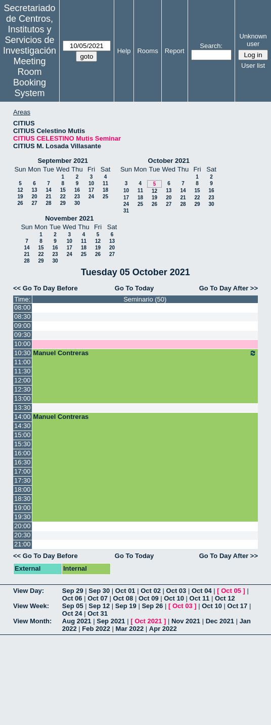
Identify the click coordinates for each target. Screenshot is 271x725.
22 (63, 196)
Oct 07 (97, 598)
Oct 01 (125, 590)
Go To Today (134, 288)
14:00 (22, 416)
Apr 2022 (163, 628)
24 (91, 196)
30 (77, 203)
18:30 (22, 498)
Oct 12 (225, 598)
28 (48, 203)
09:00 (22, 325)
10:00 (22, 344)
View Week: (31, 606)
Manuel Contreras (145, 353)
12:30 (22, 389)
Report (175, 51)
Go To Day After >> (228, 288)
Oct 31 (97, 613)
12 (20, 190)
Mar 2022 (130, 628)
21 (48, 196)
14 (48, 190)
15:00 (22, 435)
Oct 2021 (148, 621)
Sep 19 (126, 606)
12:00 (22, 380)
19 (20, 196)
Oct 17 (238, 606)
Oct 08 (123, 598)
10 (91, 183)
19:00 (22, 507)
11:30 (22, 371)
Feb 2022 (96, 628)
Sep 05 (72, 606)
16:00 (22, 453)
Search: (211, 46)
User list (253, 65)
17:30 (22, 480)
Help (124, 51)
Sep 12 (99, 606)
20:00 (22, 526)
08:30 (22, 316)
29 (63, 203)
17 (91, 190)
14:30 (22, 426)
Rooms (147, 51)
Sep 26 (152, 606)
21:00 (22, 544)
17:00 (22, 471)
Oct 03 (176, 590)
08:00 (22, 307)
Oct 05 (231, 590)
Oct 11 (200, 598)
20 (34, 196)
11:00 (22, 362)
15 (63, 190)
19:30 (22, 517)
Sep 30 (99, 590)
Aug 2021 (77, 621)
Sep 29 (72, 590)
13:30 (22, 407)
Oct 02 (151, 590)
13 (34, 190)
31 (126, 211)
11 (105, 183)
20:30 (22, 535)
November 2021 (69, 218)
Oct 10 (174, 598)
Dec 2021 (220, 621)
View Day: (28, 590)
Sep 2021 (111, 621)
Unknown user (252, 40)
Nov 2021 (185, 621)
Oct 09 (149, 598)
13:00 (22, 398)
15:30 (22, 444)
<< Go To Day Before (45, 288)
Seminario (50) (144, 299)
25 (105, 196)
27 (34, 203)
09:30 (22, 334)
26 (20, 203)
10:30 (22, 353)
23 (77, 196)
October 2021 (169, 160)
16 (77, 190)
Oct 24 (72, 613)
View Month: (32, 621)
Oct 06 (72, 598)
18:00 (22, 489)
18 (105, 190)
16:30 (22, 462)
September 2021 (62, 160)
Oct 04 (202, 590)
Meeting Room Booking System (29, 77)
